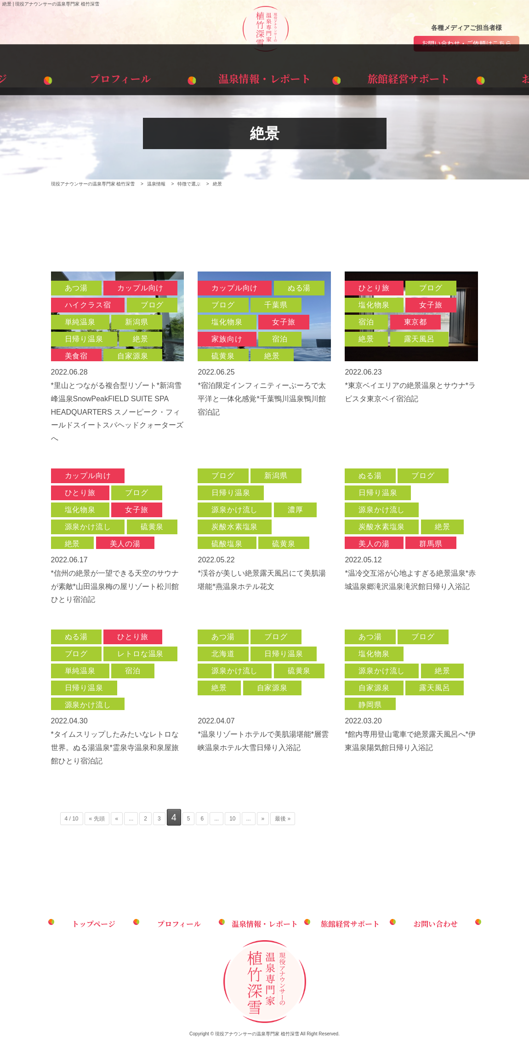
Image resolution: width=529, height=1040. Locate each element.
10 (232, 820)
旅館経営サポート (367, 77)
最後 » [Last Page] (282, 820)
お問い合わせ (471, 77)
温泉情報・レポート (264, 77)
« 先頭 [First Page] (97, 820)
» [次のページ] (263, 820)
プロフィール (161, 77)
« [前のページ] (117, 820)
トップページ (58, 77)
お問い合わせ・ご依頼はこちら (466, 45)
